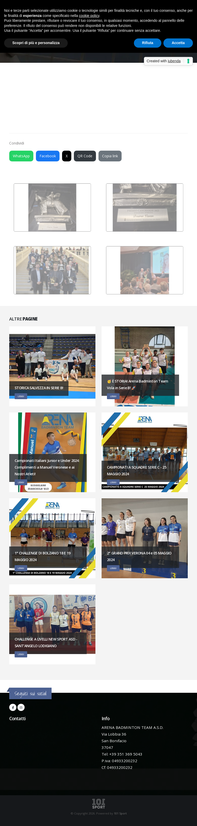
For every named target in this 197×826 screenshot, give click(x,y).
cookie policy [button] (89, 16)
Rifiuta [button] (147, 43)
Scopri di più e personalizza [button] (36, 43)
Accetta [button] (178, 43)
